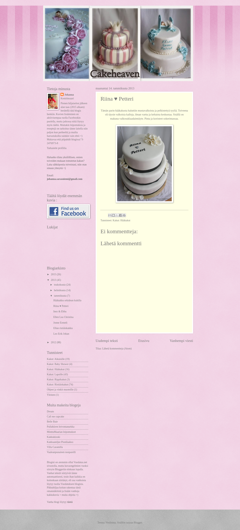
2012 (54, 342)
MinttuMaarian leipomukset (61, 432)
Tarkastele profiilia (56, 148)
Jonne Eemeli (60, 322)
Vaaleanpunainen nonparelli (61, 452)
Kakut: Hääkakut (121, 220)
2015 (54, 274)
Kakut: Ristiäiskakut (57, 384)
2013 (54, 280)
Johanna (69, 94)
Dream (50, 411)
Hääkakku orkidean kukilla (67, 300)
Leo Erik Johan (61, 333)
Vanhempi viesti (181, 341)
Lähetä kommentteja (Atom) (117, 348)
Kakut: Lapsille (55, 374)
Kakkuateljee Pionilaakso (60, 442)
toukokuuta (60, 284)
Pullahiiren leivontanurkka (60, 426)
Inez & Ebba (59, 311)
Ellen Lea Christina (63, 317)
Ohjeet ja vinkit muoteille (60, 389)
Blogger (138, 522)
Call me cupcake (55, 416)
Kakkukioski (53, 437)
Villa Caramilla (55, 447)
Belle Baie (52, 421)
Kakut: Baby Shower (58, 364)
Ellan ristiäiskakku (63, 328)
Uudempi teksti (107, 341)
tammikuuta (60, 295)
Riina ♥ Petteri (60, 306)
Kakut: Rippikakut (56, 379)
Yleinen (51, 394)
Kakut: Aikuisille (56, 359)
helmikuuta (60, 290)
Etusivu (143, 341)
